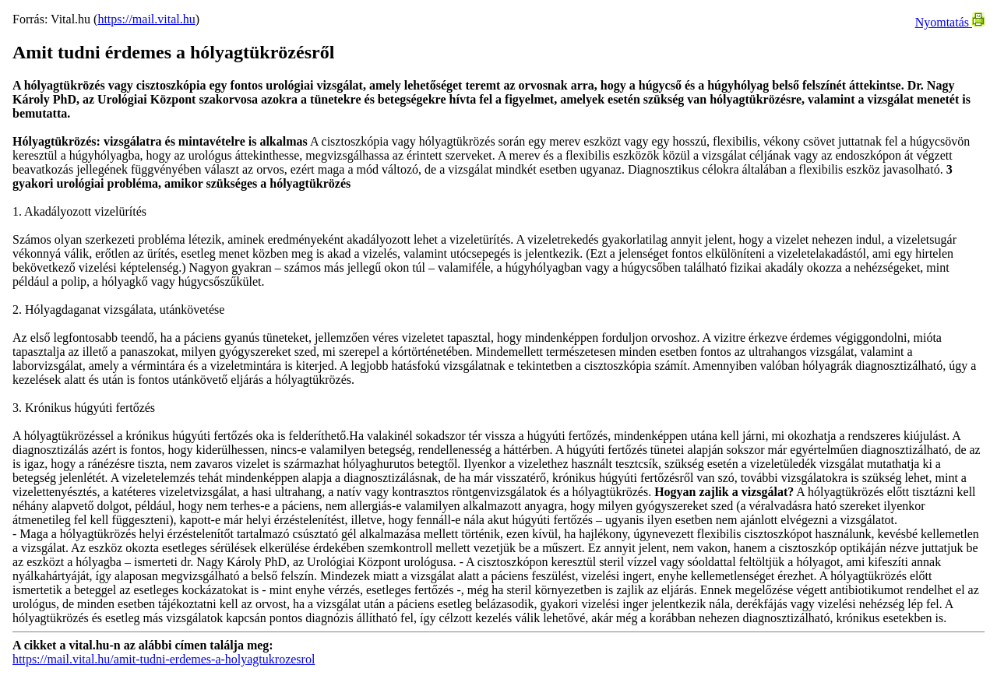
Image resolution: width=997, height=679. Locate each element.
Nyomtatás (950, 22)
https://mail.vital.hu (146, 19)
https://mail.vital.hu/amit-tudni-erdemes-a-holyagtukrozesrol (163, 659)
